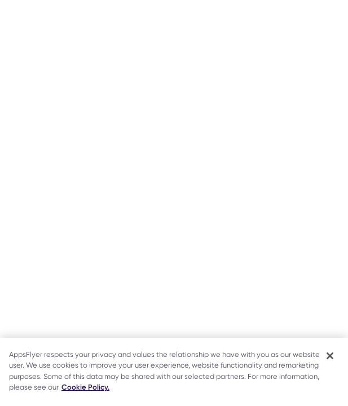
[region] (174, 372)
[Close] (330, 355)
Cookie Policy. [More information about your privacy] (85, 387)
